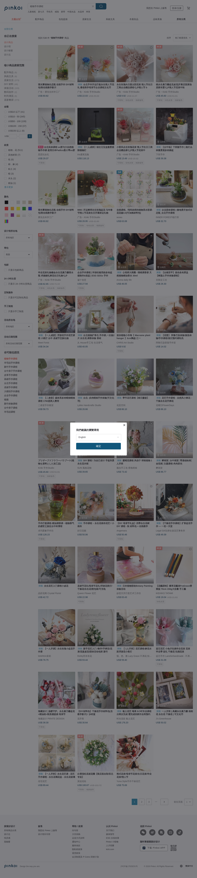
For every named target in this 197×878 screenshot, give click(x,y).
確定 (98, 446)
